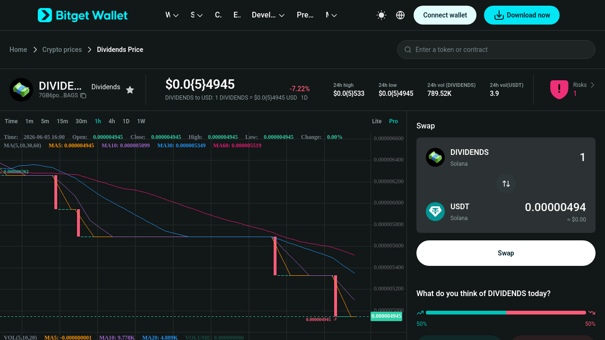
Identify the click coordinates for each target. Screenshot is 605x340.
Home (18, 49)
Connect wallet (445, 15)
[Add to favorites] (130, 90)
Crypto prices (62, 49)
